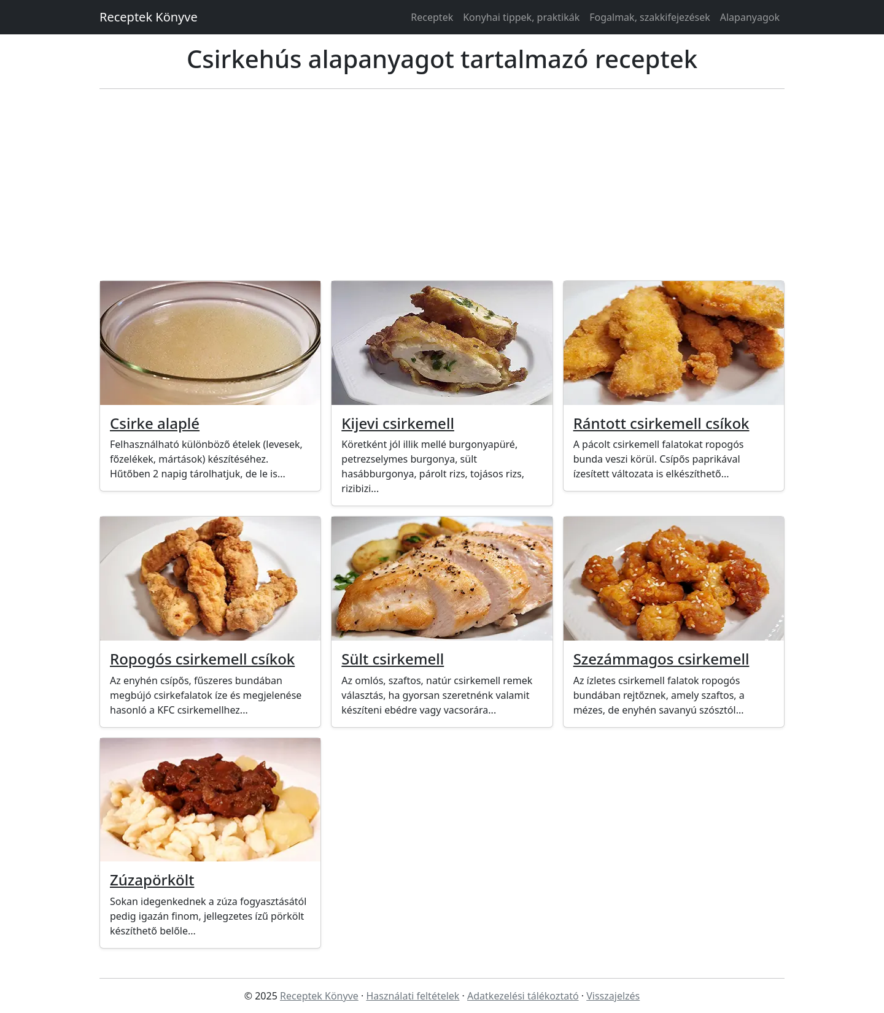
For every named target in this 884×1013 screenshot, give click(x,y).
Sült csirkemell (392, 659)
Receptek (432, 17)
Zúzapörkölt (152, 879)
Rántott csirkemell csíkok (661, 423)
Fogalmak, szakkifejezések (649, 17)
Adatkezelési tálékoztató (523, 996)
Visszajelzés (613, 996)
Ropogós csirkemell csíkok (202, 659)
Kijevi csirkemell (397, 423)
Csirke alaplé (155, 423)
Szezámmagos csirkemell (661, 659)
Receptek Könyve (148, 17)
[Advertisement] (442, 185)
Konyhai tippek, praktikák (521, 17)
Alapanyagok (750, 17)
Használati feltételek (412, 996)
